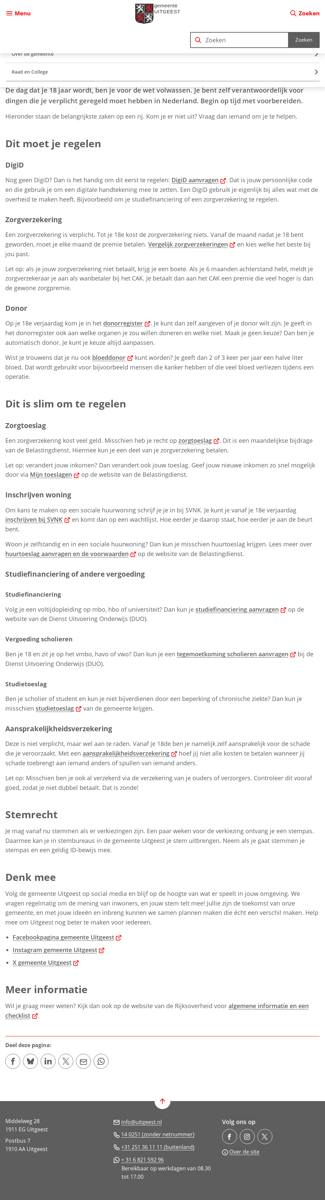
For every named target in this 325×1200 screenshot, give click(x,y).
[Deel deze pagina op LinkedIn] (48, 1061)
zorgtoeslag (198, 440)
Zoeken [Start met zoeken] (303, 39)
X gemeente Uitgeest (46, 962)
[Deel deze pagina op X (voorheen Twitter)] (65, 1061)
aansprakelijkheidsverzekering (130, 753)
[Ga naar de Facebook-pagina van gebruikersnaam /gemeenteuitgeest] (229, 1136)
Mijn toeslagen (55, 474)
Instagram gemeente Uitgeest (59, 950)
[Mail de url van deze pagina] (83, 1061)
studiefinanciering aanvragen (240, 609)
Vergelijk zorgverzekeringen (191, 244)
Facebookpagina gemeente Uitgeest (67, 937)
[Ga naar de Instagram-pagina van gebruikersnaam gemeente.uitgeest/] (247, 1136)
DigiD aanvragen (198, 180)
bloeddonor (112, 357)
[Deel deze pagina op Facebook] (12, 1061)
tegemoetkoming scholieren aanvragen (236, 654)
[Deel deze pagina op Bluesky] (30, 1061)
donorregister (127, 323)
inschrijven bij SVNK (37, 519)
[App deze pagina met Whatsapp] (101, 1061)
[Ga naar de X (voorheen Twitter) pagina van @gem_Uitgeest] (264, 1136)
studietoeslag (59, 708)
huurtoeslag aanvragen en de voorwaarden (70, 554)
